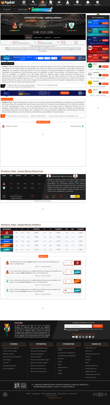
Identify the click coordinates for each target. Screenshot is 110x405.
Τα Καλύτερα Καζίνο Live (92, 354)
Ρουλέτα (87, 357)
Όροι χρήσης (36, 393)
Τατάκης (62, 176)
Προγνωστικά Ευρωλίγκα (37, 365)
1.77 (72, 232)
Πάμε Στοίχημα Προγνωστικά (38, 348)
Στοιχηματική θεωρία (9, 365)
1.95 (36, 32)
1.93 (16, 241)
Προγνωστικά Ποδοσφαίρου (38, 351)
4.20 (28, 237)
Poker (87, 362)
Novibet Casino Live (90, 368)
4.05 (28, 241)
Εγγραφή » (105, 23)
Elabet (94, 38)
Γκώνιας (69, 176)
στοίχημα (13, 5)
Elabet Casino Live (90, 371)
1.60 (44, 237)
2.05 (66, 245)
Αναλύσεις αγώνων (8, 354)
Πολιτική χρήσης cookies (48, 393)
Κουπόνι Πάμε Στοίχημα (10, 351)
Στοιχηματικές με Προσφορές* (67, 356)
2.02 (66, 241)
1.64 (44, 249)
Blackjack (88, 360)
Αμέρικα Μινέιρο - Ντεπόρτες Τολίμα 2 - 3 (46, 46)
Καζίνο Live (88, 351)
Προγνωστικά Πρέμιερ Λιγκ (38, 371)
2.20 (50, 249)
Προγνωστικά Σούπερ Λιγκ (38, 368)
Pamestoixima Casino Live (92, 374)
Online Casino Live (90, 348)
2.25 (50, 232)
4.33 (28, 245)
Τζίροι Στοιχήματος (8, 368)
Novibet (95, 29)
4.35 (50, 32)
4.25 (28, 249)
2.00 (66, 237)
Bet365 (95, 64)
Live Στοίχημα (7, 360)
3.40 (43, 32)
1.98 (66, 232)
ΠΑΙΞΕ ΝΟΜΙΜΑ (68, 58)
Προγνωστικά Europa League (38, 362)
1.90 (16, 237)
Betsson (95, 89)
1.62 (44, 232)
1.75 (72, 237)
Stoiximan (95, 20)
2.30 (50, 237)
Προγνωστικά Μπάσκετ (37, 354)
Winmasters (96, 72)
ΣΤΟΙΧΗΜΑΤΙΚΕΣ (68, 344)
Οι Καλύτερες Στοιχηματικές (66, 353)
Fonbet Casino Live (90, 377)
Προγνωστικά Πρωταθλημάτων (12, 357)
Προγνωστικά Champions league (39, 360)
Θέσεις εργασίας (63, 393)
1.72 (72, 245)
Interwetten (96, 81)
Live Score (6, 362)
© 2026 (28, 393)
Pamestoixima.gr (97, 46)
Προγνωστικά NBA (35, 357)
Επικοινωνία (73, 393)
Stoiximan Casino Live (91, 365)
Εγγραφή (64, 93)
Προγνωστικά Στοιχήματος (11, 348)
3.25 (22, 232)
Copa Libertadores (31, 20)
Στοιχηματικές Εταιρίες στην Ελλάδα (66, 349)
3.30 (22, 245)
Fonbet (95, 55)
